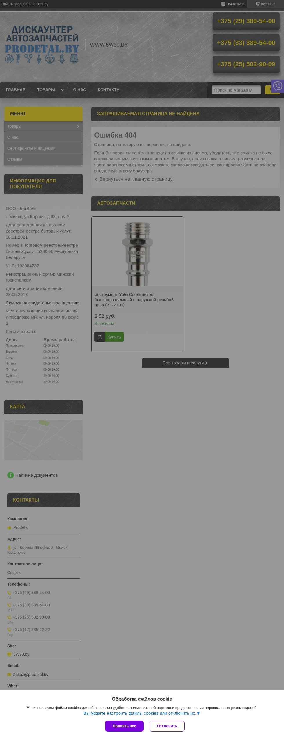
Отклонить (167, 726)
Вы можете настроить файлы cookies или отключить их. (139, 713)
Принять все (124, 726)
